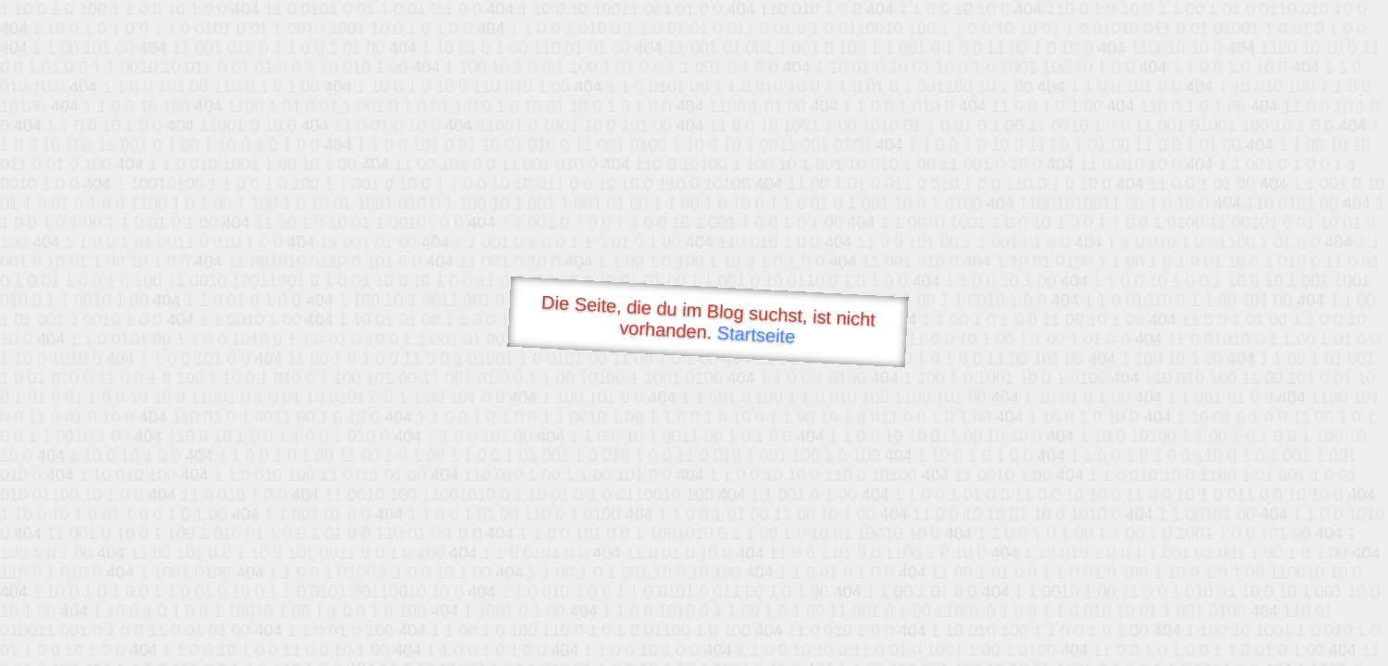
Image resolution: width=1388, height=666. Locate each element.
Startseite (756, 335)
